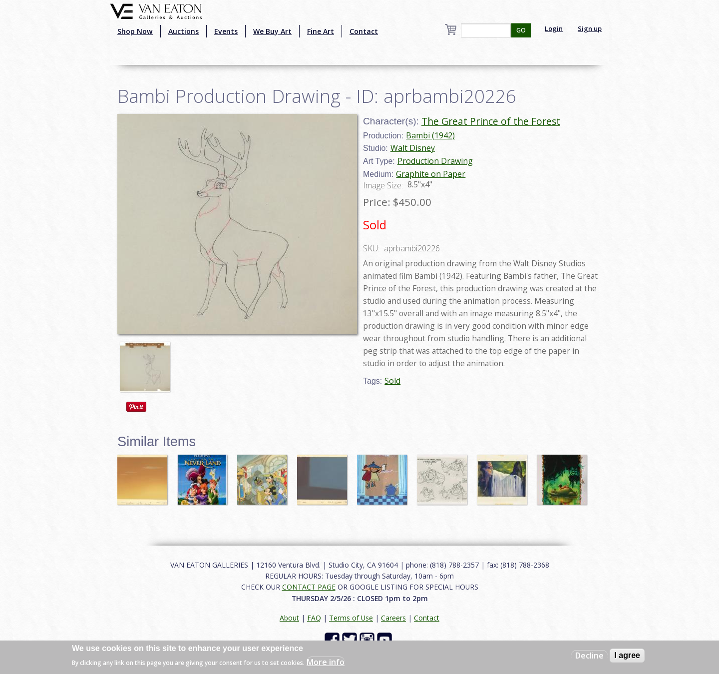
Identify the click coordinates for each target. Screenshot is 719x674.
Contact (364, 31)
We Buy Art (272, 31)
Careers (393, 618)
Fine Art (320, 31)
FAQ (314, 618)
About (289, 618)
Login (554, 28)
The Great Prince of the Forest (490, 121)
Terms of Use (351, 618)
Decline (589, 655)
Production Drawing (435, 160)
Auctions (183, 31)
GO (521, 30)
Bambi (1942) (430, 135)
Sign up (590, 28)
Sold (392, 380)
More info (326, 662)
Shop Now (135, 31)
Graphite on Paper (430, 173)
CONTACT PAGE (309, 587)
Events (226, 31)
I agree (627, 655)
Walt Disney (412, 147)
